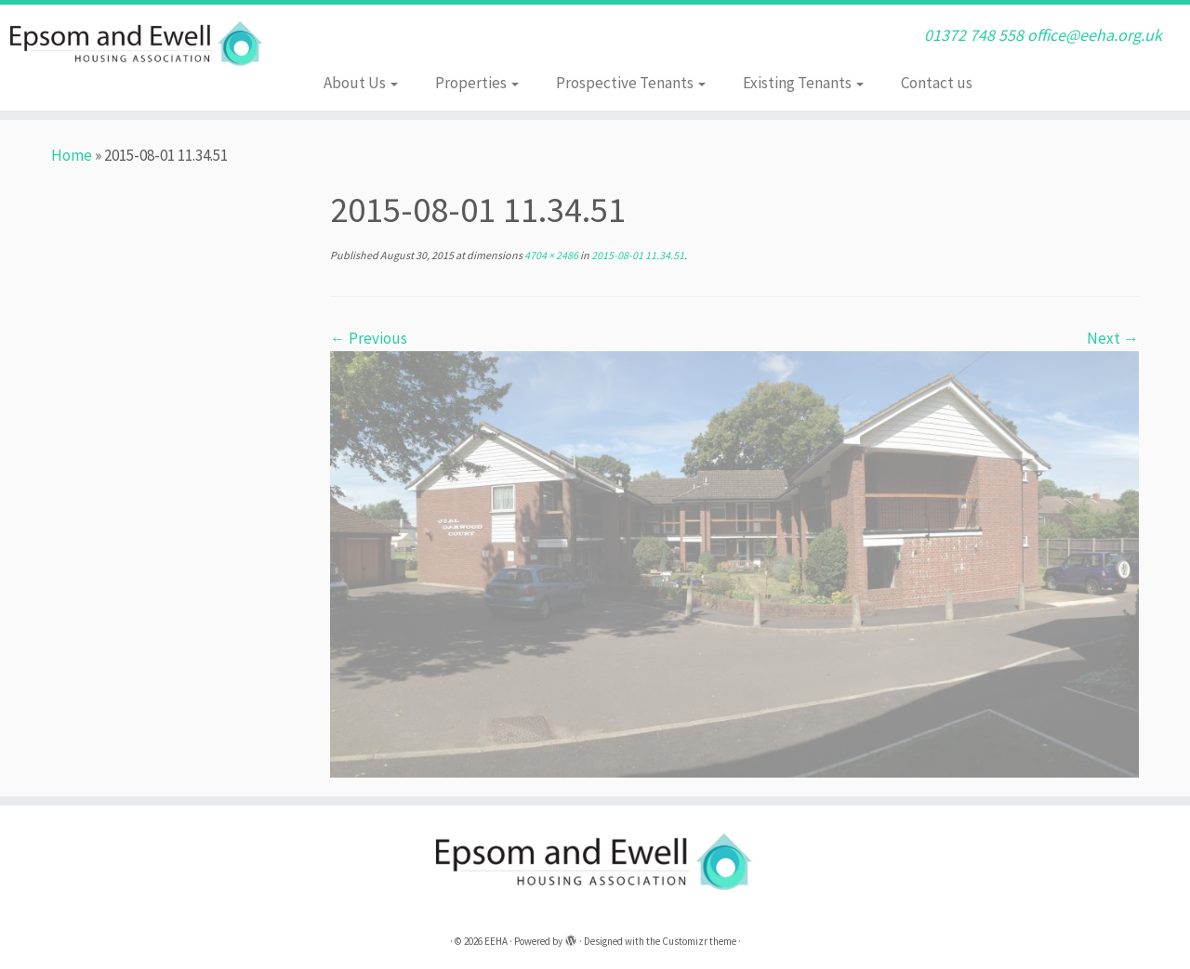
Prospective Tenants (631, 82)
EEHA (496, 941)
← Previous (368, 338)
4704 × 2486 (550, 255)
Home (71, 155)
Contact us (936, 82)
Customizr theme (699, 941)
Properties (477, 82)
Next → (1113, 338)
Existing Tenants (803, 82)
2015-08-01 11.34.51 (636, 255)
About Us (361, 82)
